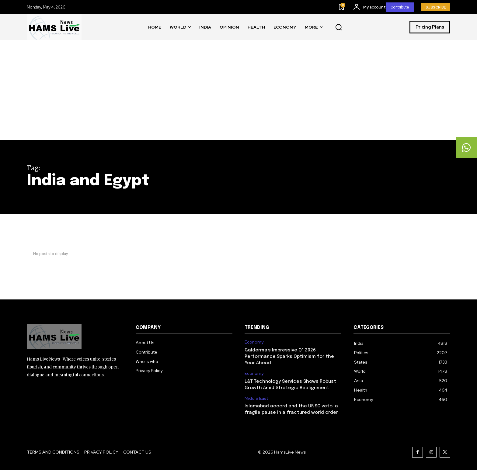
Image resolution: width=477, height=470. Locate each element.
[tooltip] (466, 147)
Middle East (256, 398)
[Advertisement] (238, 94)
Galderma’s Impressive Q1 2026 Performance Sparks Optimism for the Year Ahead (289, 356)
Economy (254, 342)
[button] (338, 27)
